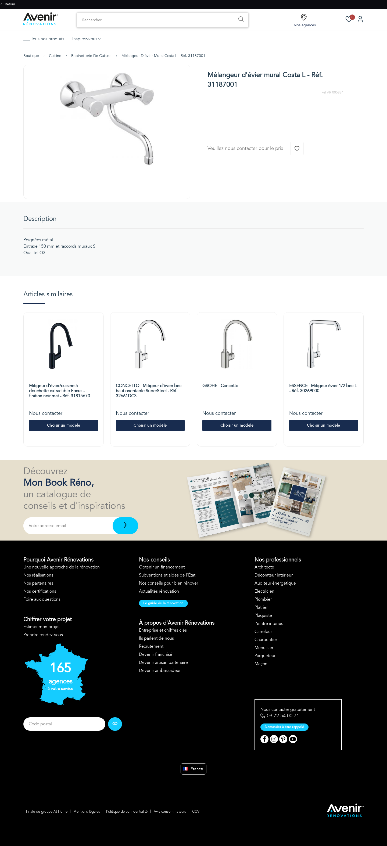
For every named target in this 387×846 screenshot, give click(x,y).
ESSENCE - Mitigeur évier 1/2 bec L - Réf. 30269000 (323, 388)
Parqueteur (265, 656)
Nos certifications (39, 591)
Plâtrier (261, 607)
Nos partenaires (38, 583)
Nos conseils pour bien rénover (168, 583)
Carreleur (263, 632)
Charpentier (266, 640)
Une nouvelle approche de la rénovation (61, 567)
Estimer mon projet (41, 627)
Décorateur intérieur (274, 575)
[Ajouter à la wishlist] (297, 148)
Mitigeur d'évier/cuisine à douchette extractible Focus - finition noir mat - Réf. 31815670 (59, 391)
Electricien (264, 591)
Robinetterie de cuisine (91, 55)
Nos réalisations (38, 575)
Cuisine (55, 55)
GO (115, 724)
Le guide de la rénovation (163, 603)
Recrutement (151, 646)
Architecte (264, 567)
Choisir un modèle (63, 425)
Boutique (31, 55)
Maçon (261, 664)
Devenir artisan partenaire (163, 662)
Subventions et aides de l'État (167, 575)
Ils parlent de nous (156, 638)
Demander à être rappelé (284, 727)
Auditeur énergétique (275, 583)
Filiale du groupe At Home (46, 811)
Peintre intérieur (270, 624)
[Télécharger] (125, 525)
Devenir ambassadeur (160, 671)
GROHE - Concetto (220, 386)
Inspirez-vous (86, 39)
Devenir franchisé (155, 654)
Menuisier (264, 648)
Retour (7, 4)
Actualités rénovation (159, 591)
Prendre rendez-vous (43, 635)
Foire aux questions (41, 599)
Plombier (263, 599)
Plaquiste (263, 615)
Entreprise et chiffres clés (163, 630)
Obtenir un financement (162, 567)
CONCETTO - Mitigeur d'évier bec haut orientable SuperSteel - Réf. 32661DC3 (148, 391)
